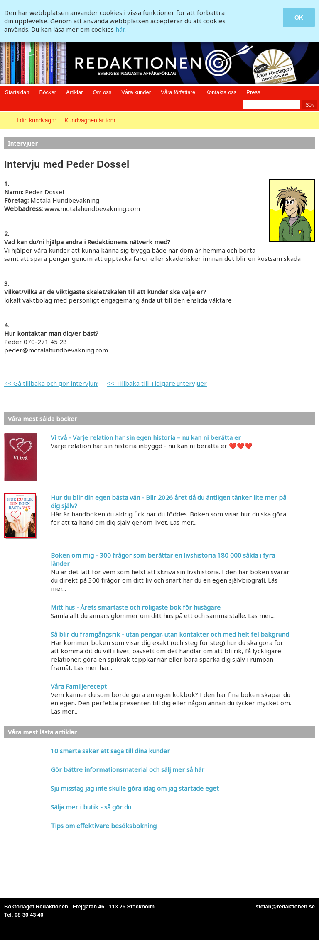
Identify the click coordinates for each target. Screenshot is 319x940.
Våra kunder (136, 92)
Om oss (102, 92)
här (120, 29)
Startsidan (17, 92)
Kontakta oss (220, 92)
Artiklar (74, 92)
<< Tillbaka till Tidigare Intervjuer (157, 383)
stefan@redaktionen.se (285, 906)
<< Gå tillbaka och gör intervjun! (51, 383)
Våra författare (178, 92)
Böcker (47, 92)
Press (253, 92)
